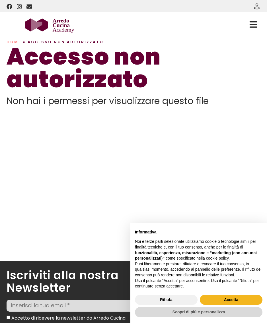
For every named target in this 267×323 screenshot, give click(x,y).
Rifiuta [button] (166, 299)
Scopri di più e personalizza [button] (198, 312)
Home (14, 42)
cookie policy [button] (217, 258)
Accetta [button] (231, 299)
